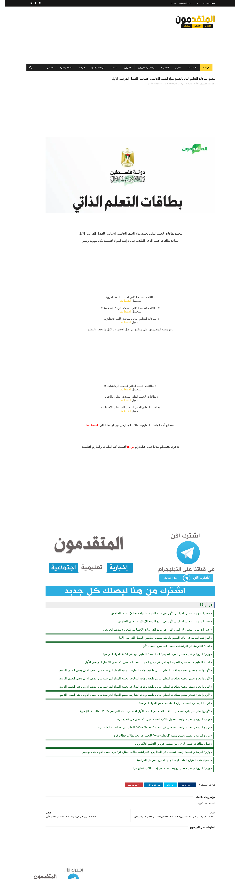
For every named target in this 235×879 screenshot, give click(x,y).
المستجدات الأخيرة (150, 91)
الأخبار (176, 68)
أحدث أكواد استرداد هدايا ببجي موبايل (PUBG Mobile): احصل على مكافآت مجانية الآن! (45, 244)
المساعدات (189, 68)
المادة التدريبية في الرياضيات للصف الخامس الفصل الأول (171, 613)
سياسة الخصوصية (181, 3)
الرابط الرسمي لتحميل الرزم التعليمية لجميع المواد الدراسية (170, 690)
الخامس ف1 (179, 91)
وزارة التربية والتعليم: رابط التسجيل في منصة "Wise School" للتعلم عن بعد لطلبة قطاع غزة (150, 718)
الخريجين (125, 68)
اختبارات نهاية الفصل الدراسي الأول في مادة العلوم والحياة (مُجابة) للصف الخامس (156, 581)
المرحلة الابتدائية (166, 91)
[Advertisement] (83, 35)
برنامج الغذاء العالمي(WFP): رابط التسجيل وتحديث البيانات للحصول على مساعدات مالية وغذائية (45, 125)
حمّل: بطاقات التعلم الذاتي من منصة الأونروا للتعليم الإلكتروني (168, 735)
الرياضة (80, 68)
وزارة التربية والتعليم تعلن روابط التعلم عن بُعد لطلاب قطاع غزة (167, 763)
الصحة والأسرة (64, 68)
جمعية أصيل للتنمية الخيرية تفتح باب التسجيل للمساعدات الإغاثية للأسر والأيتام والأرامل (46, 214)
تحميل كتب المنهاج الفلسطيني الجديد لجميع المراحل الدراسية (169, 755)
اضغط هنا (143, 287)
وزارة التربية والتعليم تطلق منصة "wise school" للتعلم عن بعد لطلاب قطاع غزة (157, 726)
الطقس (48, 68)
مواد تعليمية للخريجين (144, 68)
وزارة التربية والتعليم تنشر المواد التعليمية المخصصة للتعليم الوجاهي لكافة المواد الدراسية (152, 621)
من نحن (193, 3)
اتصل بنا (169, 3)
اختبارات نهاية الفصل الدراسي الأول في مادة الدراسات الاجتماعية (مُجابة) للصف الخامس (152, 597)
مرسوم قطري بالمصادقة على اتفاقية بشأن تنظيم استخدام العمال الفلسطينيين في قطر (44, 155)
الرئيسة (204, 68)
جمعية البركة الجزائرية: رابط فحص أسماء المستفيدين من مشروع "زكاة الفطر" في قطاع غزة (46, 259)
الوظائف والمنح (95, 68)
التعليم (164, 68)
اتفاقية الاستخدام (204, 3)
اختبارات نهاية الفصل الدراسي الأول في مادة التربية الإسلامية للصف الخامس (159, 589)
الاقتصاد (112, 68)
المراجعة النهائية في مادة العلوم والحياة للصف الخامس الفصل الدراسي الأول (159, 605)
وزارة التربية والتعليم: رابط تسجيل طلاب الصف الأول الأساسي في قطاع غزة (159, 710)
